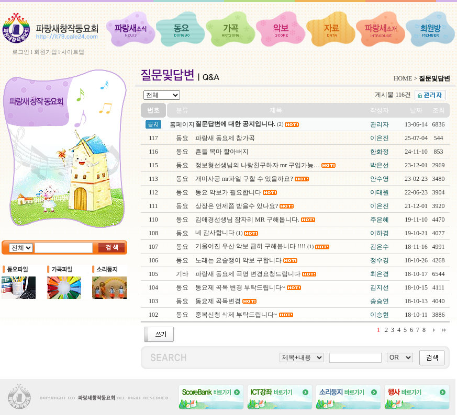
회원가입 (45, 52)
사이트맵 (72, 52)
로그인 (20, 52)
